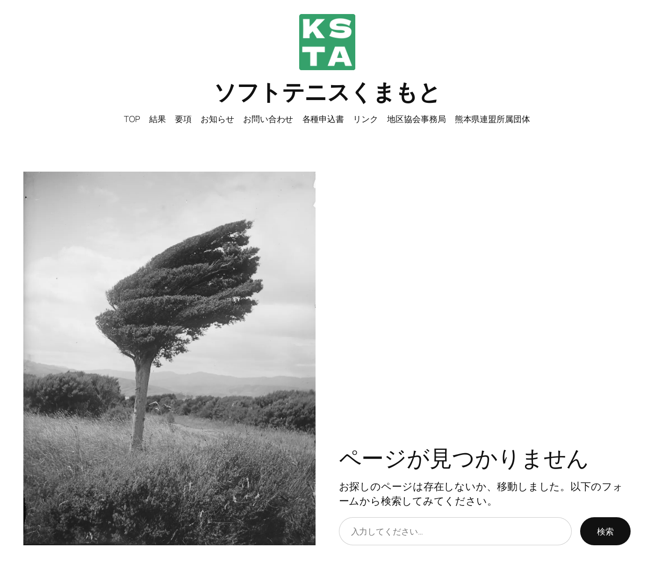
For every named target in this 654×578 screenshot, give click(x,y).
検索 (605, 531)
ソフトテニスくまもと (327, 91)
